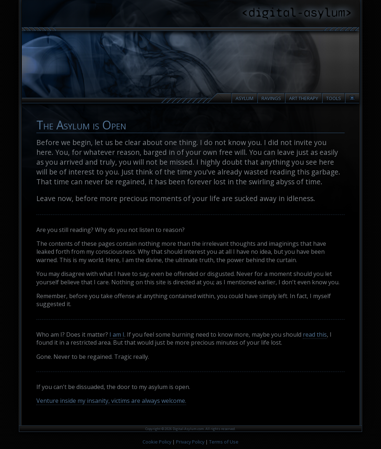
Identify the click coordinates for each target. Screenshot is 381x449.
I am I (116, 334)
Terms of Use (223, 441)
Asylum (244, 98)
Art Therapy (303, 98)
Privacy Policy (190, 441)
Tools (333, 98)
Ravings (271, 98)
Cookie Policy (157, 441)
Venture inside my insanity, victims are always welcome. (111, 401)
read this (315, 334)
